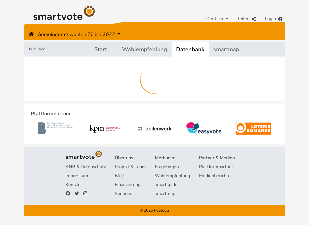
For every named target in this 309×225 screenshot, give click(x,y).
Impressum (76, 176)
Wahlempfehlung (144, 49)
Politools (162, 210)
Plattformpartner (216, 167)
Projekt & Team (130, 167)
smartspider (167, 185)
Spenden (124, 194)
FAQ (119, 176)
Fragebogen (167, 167)
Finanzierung (128, 185)
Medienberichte (215, 176)
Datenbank (190, 49)
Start (100, 49)
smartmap (226, 49)
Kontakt (73, 185)
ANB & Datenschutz (85, 167)
